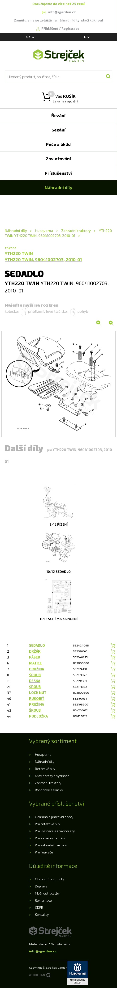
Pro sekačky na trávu (50, 838)
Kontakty (42, 914)
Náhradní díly (16, 230)
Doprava (41, 886)
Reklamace (43, 900)
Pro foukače (44, 852)
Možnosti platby (47, 893)
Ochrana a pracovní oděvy (54, 817)
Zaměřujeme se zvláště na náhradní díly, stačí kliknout (58, 20)
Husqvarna (44, 230)
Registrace (70, 28)
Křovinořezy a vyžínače (52, 776)
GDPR (39, 907)
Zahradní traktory (76, 230)
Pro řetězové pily (47, 824)
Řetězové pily (45, 769)
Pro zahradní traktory (51, 845)
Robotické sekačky (49, 790)
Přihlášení (50, 28)
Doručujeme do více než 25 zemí (58, 4)
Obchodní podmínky (50, 879)
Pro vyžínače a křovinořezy (55, 831)
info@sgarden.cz (43, 951)
